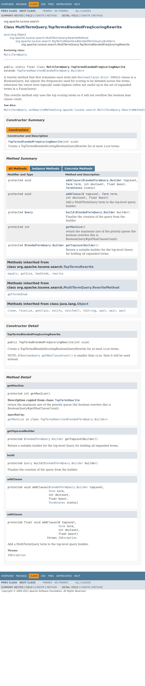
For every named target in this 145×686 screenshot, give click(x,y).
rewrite (57, 273)
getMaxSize (74, 226)
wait (102, 310)
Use (43, 4)
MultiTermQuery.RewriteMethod (91, 287)
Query (29, 212)
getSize (26, 273)
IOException (67, 537)
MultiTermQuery (15, 54)
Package (21, 4)
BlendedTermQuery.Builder (95, 41)
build (70, 212)
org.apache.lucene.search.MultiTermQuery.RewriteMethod (49, 37)
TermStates (74, 187)
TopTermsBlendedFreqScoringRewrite (35, 141)
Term (69, 184)
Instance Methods (45, 168)
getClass (41, 310)
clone (12, 310)
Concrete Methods (79, 168)
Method (52, 15)
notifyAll (72, 310)
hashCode (41, 273)
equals (13, 273)
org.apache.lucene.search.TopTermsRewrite (45, 41)
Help (77, 4)
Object (83, 304)
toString (89, 310)
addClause (73, 180)
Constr (39, 15)
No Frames (61, 11)
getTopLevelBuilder (81, 245)
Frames (47, 11)
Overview (7, 4)
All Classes (83, 11)
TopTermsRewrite (29, 70)
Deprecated (64, 4)
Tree (51, 4)
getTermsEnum (17, 294)
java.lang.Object (15, 34)
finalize (25, 310)
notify (57, 310)
